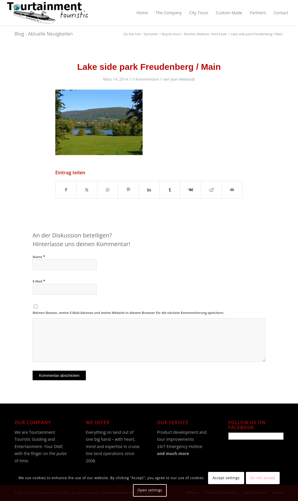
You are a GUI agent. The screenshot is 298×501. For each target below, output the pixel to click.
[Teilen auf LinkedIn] (149, 189)
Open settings (149, 490)
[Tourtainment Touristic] (47, 13)
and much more (173, 453)
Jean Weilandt (183, 79)
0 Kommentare (145, 79)
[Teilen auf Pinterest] (128, 189)
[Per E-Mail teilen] (232, 189)
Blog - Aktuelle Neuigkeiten (44, 34)
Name (39, 256)
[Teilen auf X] (87, 189)
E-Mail (39, 281)
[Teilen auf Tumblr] (170, 189)
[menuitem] (142, 13)
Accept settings (226, 477)
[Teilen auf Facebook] (66, 189)
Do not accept (262, 477)
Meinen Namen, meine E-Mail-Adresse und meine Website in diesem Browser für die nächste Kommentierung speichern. (128, 312)
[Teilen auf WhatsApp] (107, 189)
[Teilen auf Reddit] (211, 189)
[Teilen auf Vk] (190, 189)
